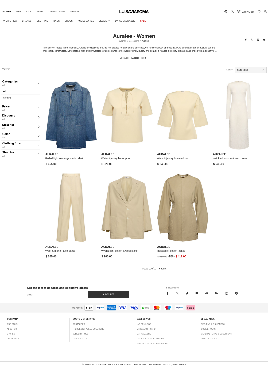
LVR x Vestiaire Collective (151, 339)
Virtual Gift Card (146, 329)
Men (19, 11)
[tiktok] (187, 293)
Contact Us (79, 324)
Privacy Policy (209, 339)
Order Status (80, 339)
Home (41, 11)
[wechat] (216, 293)
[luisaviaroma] (134, 12)
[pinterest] (236, 293)
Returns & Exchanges (213, 324)
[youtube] (197, 293)
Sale (146, 21)
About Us (12, 329)
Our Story (12, 324)
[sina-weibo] (207, 293)
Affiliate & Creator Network (152, 344)
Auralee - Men (138, 58)
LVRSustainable (127, 21)
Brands (27, 21)
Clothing (43, 21)
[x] (177, 293)
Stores (76, 11)
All (4, 91)
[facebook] (168, 293)
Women (7, 11)
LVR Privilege (144, 324)
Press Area (13, 339)
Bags (58, 21)
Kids (29, 11)
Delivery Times (80, 334)
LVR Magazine (58, 11)
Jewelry (106, 21)
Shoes (70, 21)
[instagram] (226, 293)
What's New (10, 21)
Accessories (87, 21)
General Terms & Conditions (216, 334)
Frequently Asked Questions (88, 329)
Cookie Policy (208, 329)
